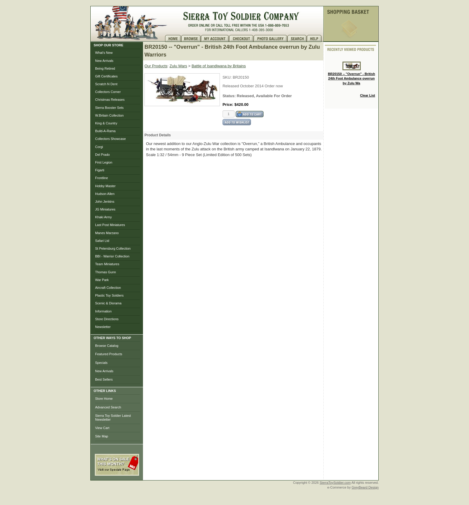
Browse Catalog (106, 345)
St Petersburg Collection (113, 248)
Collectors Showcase (110, 139)
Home (173, 38)
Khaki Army (103, 217)
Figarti (99, 170)
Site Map (101, 436)
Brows (191, 38)
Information (103, 311)
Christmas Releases (109, 99)
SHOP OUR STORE (108, 45)
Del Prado (102, 154)
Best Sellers (104, 379)
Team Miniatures (107, 264)
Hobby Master (105, 186)
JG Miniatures (105, 209)
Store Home (104, 398)
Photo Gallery (270, 38)
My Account (215, 38)
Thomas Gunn (105, 272)
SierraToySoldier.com (335, 482)
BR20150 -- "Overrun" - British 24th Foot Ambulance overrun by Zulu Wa (351, 73)
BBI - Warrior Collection (112, 256)
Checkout (241, 38)
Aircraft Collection (108, 287)
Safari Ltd (102, 240)
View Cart (102, 428)
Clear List (367, 95)
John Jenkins (104, 201)
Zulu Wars (178, 66)
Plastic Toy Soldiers (109, 295)
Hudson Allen (105, 194)
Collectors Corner (108, 92)
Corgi (99, 147)
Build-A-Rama (105, 131)
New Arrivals (104, 60)
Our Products (156, 66)
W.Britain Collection (109, 115)
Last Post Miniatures (110, 225)
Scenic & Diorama (108, 303)
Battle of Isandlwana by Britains (218, 66)
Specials (101, 362)
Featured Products (108, 354)
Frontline (101, 178)
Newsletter (103, 327)
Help (315, 38)
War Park (102, 280)
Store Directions (106, 319)
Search (297, 38)
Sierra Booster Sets (109, 107)
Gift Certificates (106, 76)
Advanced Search (108, 407)
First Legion (103, 162)
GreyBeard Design (365, 487)
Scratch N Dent (106, 84)
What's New (103, 52)
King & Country (106, 123)
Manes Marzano (107, 233)
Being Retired (105, 68)
